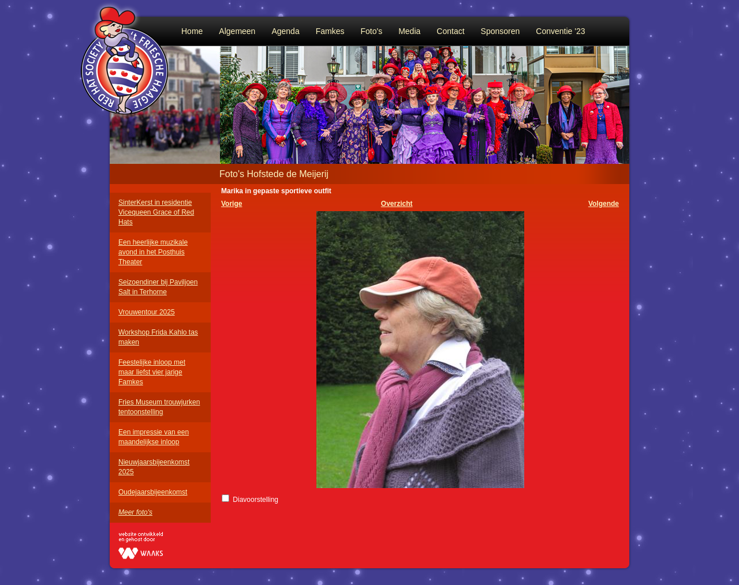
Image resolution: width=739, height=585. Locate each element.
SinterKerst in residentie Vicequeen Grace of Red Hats (156, 212)
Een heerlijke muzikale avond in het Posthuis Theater (153, 252)
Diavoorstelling (255, 500)
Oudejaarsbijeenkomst (152, 492)
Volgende (603, 204)
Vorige (231, 204)
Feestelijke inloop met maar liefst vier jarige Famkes (151, 372)
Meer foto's (135, 512)
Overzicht (397, 204)
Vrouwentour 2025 (146, 312)
